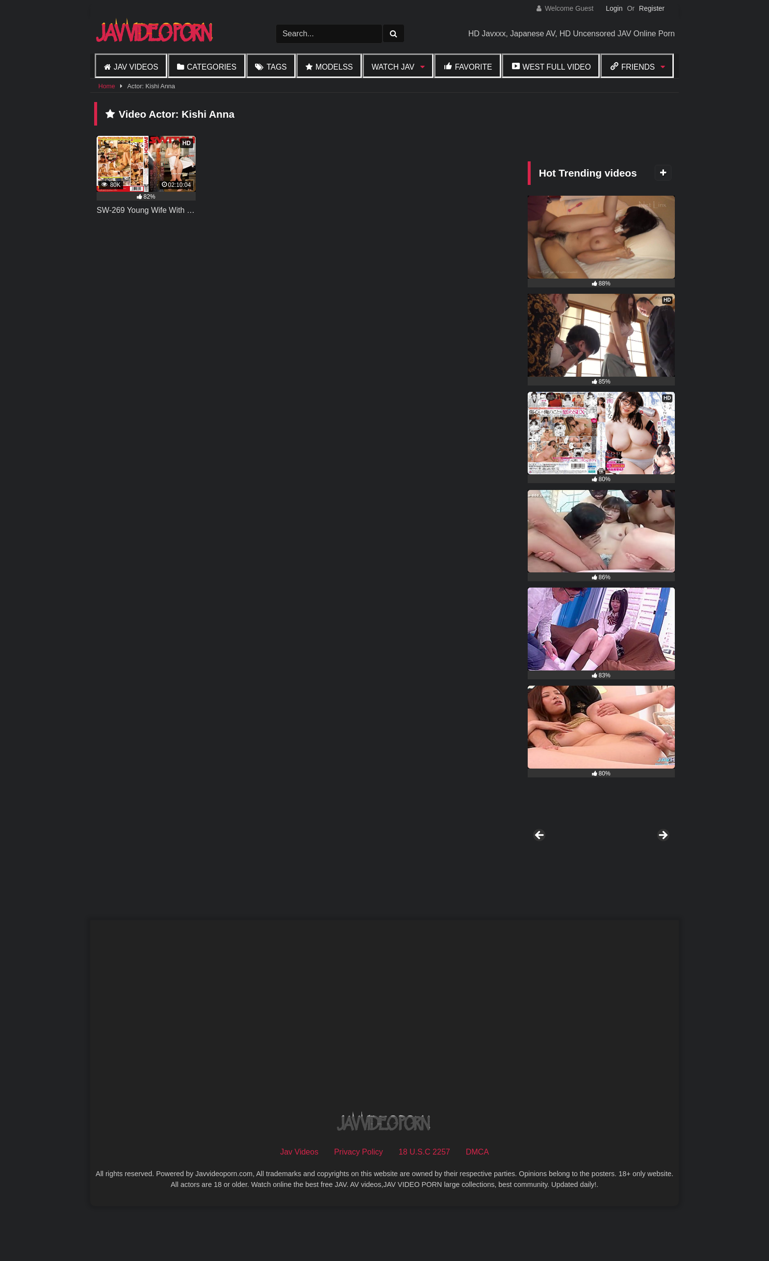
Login (614, 8)
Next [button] (662, 862)
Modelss (334, 67)
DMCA (477, 1205)
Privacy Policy (358, 1205)
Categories (211, 67)
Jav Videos (136, 67)
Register (652, 8)
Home (106, 86)
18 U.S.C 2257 (424, 1205)
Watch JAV (393, 67)
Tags (276, 67)
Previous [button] (540, 862)
